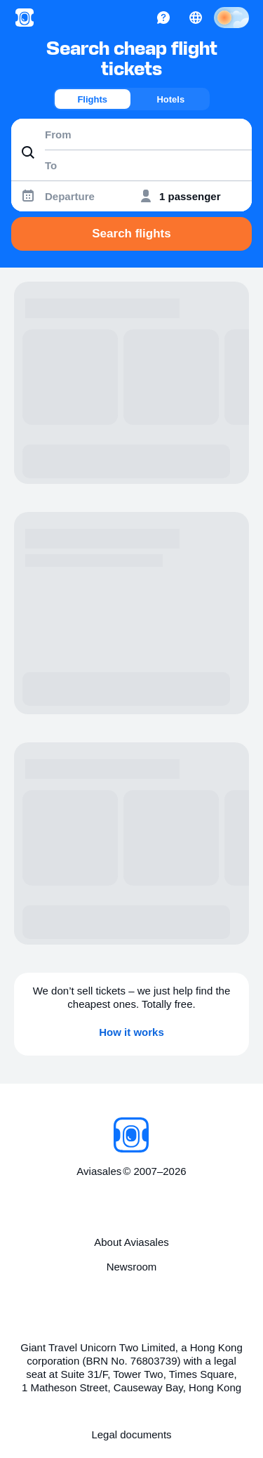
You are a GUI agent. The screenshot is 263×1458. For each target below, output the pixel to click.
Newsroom (132, 1267)
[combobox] (131, 134)
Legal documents (131, 1434)
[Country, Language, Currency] (196, 17)
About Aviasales (131, 1242)
